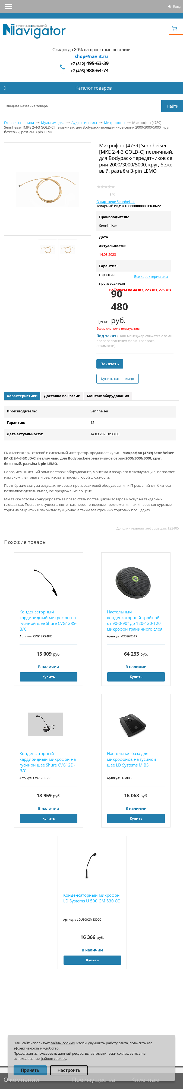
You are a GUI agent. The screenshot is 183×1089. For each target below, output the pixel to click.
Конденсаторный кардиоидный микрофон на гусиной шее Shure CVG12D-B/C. (48, 762)
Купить (48, 676)
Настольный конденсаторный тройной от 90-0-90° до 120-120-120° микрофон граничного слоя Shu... (134, 620)
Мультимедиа (52, 122)
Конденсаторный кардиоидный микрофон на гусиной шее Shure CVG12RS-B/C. (48, 620)
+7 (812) (90, 63)
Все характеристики (151, 276)
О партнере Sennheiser (115, 201)
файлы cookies (63, 1043)
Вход (177, 6)
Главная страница (19, 122)
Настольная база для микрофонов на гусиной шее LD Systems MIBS (131, 759)
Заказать (110, 363)
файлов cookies (53, 1058)
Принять (30, 1070)
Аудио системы (84, 122)
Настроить (69, 1070)
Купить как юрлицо (117, 378)
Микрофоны (114, 122)
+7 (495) (90, 70)
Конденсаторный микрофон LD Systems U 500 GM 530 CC (91, 898)
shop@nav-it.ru (91, 56)
